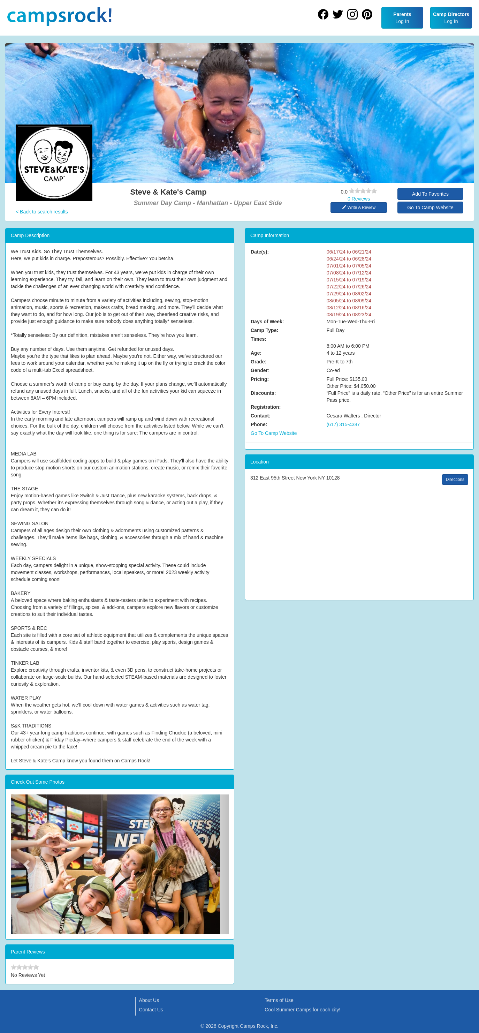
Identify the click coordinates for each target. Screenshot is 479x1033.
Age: (256, 353)
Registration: (266, 407)
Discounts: (263, 393)
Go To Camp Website (430, 207)
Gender (259, 370)
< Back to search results (42, 211)
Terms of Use (279, 1000)
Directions (455, 479)
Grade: (258, 361)
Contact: (261, 416)
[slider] (363, 191)
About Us (149, 1000)
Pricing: (260, 379)
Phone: (259, 424)
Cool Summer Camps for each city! (302, 1009)
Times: (258, 339)
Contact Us (151, 1009)
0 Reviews (359, 199)
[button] (27, 864)
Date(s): (260, 252)
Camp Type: (264, 330)
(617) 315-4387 (343, 424)
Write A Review (358, 207)
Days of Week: (267, 321)
